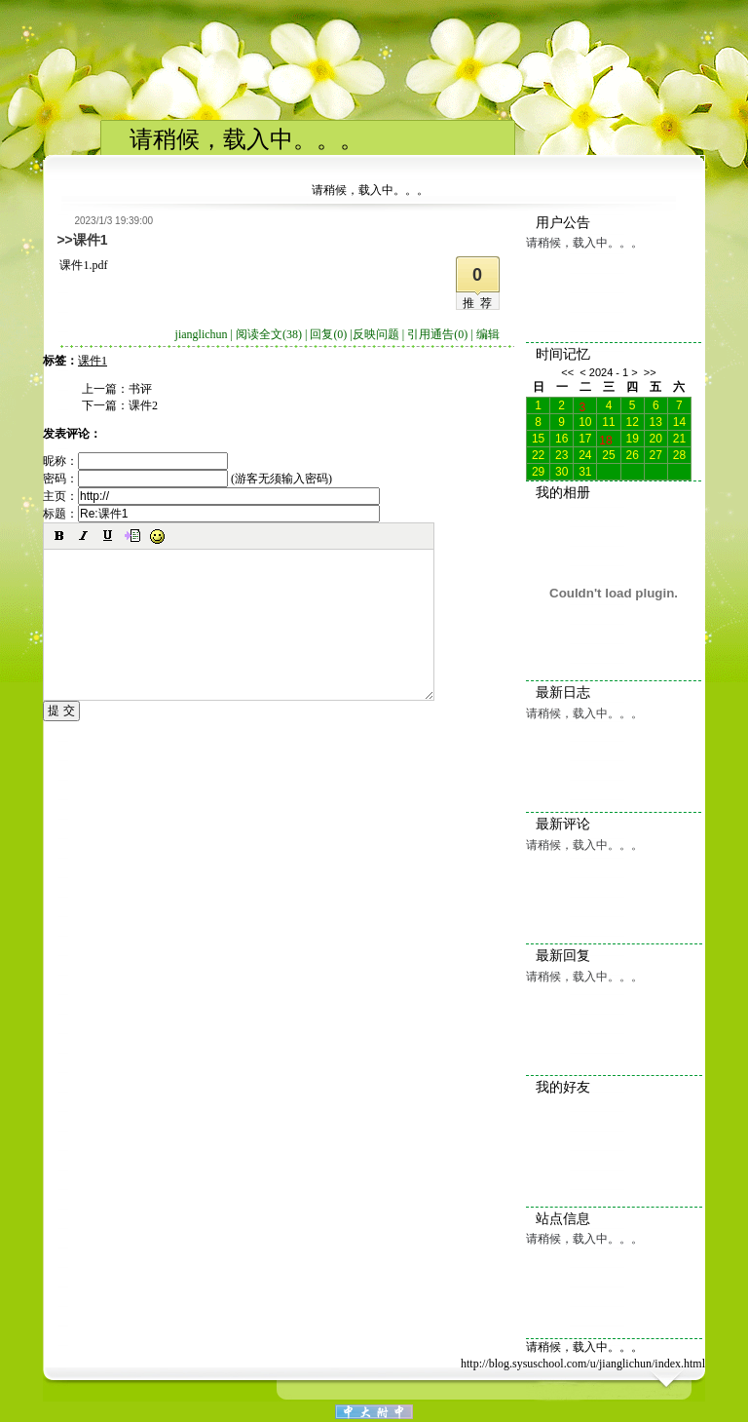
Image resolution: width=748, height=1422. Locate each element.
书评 (140, 389)
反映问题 (376, 334)
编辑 (488, 334)
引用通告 (437, 334)
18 (605, 438)
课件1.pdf (83, 265)
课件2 (143, 405)
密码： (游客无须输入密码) (187, 478)
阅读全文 (269, 334)
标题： (211, 513)
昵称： (135, 461)
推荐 (480, 303)
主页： (211, 496)
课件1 (92, 360)
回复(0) (328, 334)
